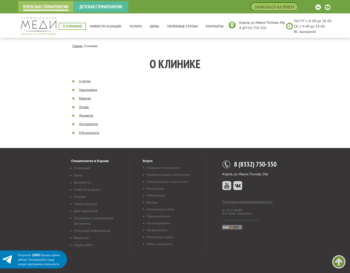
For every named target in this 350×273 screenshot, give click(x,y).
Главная (77, 46)
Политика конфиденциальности (247, 201)
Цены (154, 26)
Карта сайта (83, 245)
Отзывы (84, 107)
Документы (86, 115)
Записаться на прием (274, 7)
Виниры (152, 202)
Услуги (135, 26)
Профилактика (157, 230)
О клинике (72, 26)
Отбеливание (156, 195)
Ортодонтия (155, 188)
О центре (85, 81)
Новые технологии (160, 244)
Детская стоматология (100, 7)
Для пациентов (88, 124)
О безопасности (89, 132)
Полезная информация (92, 230)
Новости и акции (105, 26)
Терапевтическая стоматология (168, 175)
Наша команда (88, 89)
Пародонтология (158, 216)
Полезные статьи (182, 26)
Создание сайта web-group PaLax (241, 220)
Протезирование (158, 223)
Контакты (215, 26)
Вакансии (85, 98)
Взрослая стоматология (45, 7)
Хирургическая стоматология (167, 182)
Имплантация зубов (160, 209)
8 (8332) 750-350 (252, 27)
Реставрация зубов (160, 237)
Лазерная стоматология (163, 168)
